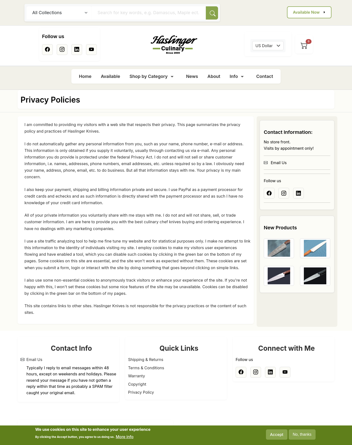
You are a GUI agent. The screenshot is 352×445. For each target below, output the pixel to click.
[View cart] (304, 46)
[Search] (212, 13)
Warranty (136, 375)
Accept (276, 436)
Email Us (275, 162)
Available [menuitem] (110, 76)
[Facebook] (47, 49)
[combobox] (268, 45)
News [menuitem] (192, 76)
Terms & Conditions (146, 367)
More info (124, 438)
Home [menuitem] (85, 76)
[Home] (174, 44)
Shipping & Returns (145, 359)
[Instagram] (62, 49)
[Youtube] (91, 49)
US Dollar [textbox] (264, 45)
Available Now (306, 12)
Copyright (137, 384)
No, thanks (302, 436)
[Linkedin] (76, 49)
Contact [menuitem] (264, 76)
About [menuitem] (214, 76)
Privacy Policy (141, 392)
